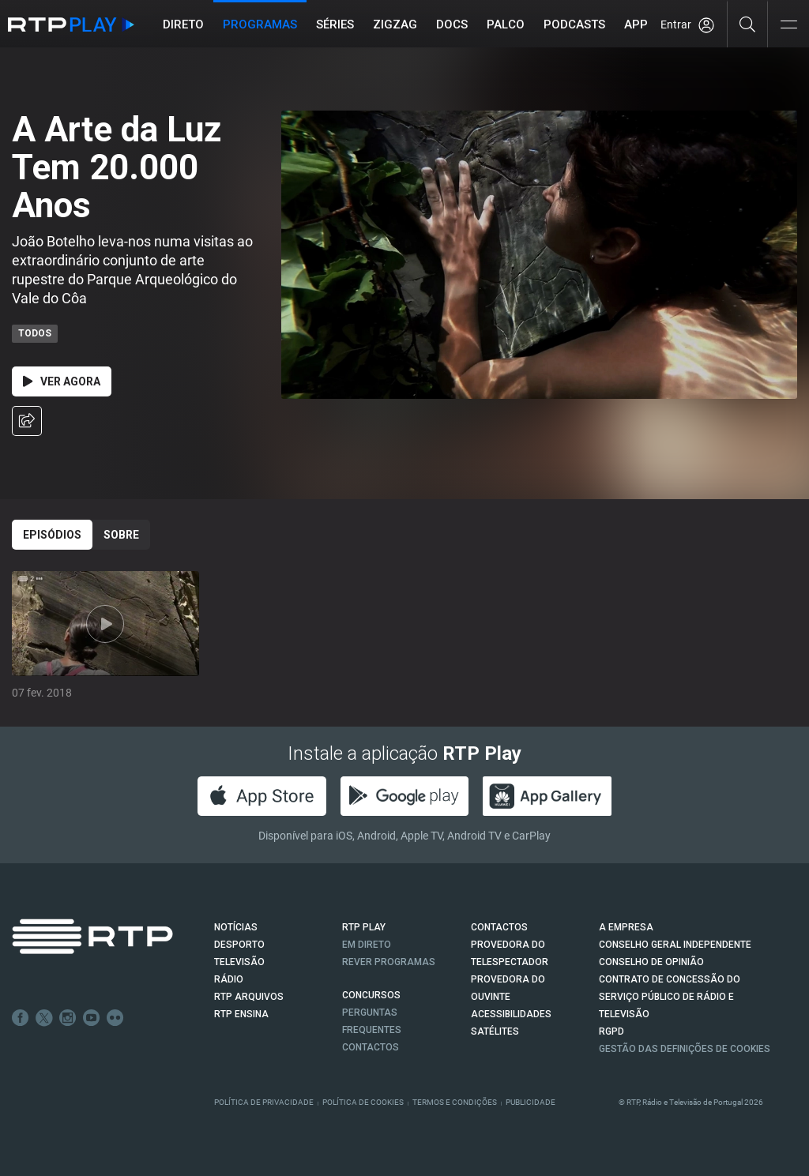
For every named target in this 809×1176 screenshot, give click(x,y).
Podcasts (575, 24)
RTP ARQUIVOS (249, 996)
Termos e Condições (454, 1102)
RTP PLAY (364, 927)
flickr (115, 1018)
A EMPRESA (626, 927)
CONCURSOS (371, 995)
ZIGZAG (396, 24)
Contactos (370, 1047)
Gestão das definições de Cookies (684, 1048)
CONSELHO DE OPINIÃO (651, 961)
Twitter (44, 1018)
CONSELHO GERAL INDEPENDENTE (675, 944)
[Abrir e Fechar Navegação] (788, 25)
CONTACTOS (499, 927)
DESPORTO (239, 944)
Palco (506, 24)
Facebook (20, 1018)
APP (637, 24)
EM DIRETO (366, 944)
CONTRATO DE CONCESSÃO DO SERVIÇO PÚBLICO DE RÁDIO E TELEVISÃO (669, 997)
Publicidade (530, 1102)
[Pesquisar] (748, 23)
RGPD (611, 1031)
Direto (184, 24)
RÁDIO (228, 979)
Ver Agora (61, 381)
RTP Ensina (241, 1014)
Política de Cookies (363, 1102)
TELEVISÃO (239, 961)
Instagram (68, 1018)
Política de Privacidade (264, 1102)
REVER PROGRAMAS (388, 961)
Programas (261, 24)
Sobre (121, 534)
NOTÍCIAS (236, 927)
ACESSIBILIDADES (511, 1014)
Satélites (495, 1031)
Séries (336, 24)
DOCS (452, 24)
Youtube (91, 1018)
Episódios (52, 534)
